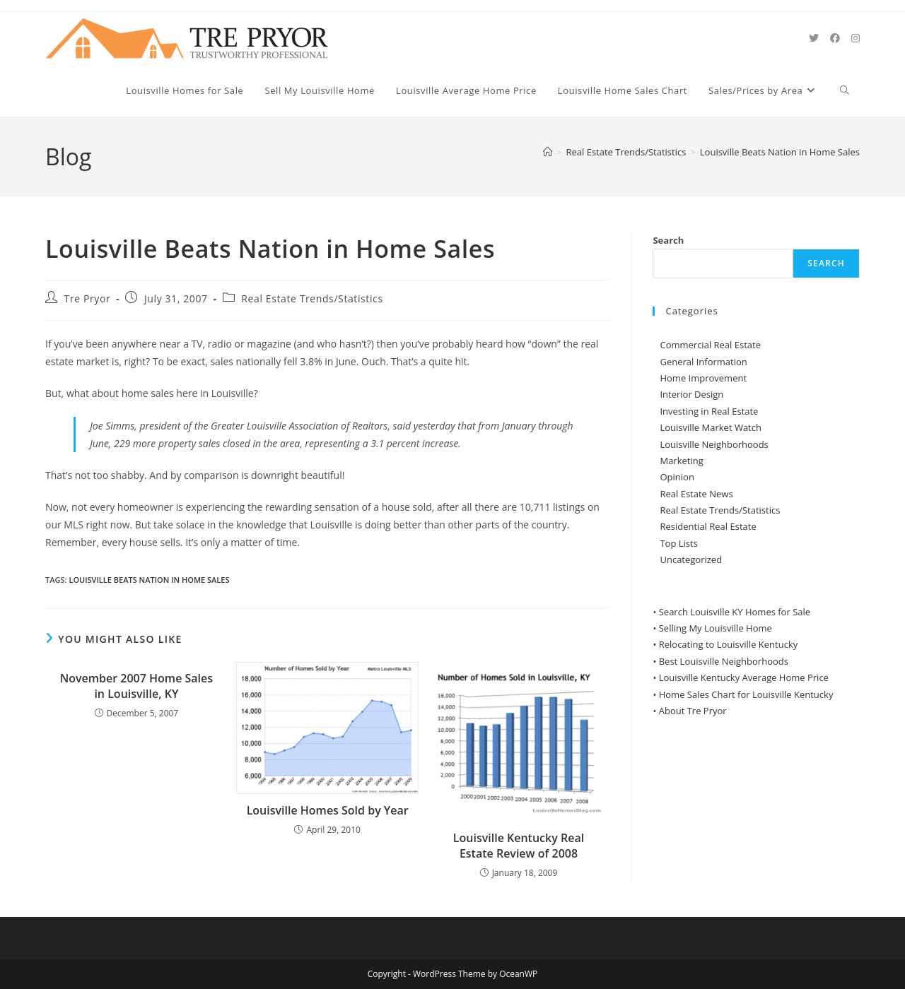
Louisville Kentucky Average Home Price (744, 677)
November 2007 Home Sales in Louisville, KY (136, 685)
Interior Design (691, 394)
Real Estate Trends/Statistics (312, 298)
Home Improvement (703, 378)
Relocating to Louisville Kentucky (728, 644)
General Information (703, 361)
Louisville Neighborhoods (714, 444)
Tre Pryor (87, 298)
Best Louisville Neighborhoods (723, 661)
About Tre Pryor (693, 710)
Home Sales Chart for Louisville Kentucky (746, 694)
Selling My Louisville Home (715, 628)
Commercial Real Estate (710, 344)
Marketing (681, 460)
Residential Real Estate (708, 526)
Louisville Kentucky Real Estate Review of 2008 (518, 845)
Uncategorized (691, 559)
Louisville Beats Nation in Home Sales (780, 152)
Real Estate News (696, 493)
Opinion (677, 476)
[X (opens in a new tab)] (813, 38)
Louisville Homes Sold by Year (328, 810)
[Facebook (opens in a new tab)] (835, 38)
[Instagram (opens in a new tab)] (855, 38)
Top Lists (678, 543)
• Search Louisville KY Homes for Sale (731, 611)
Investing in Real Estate (709, 411)
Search (668, 240)
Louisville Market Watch (710, 427)
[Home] (547, 152)
